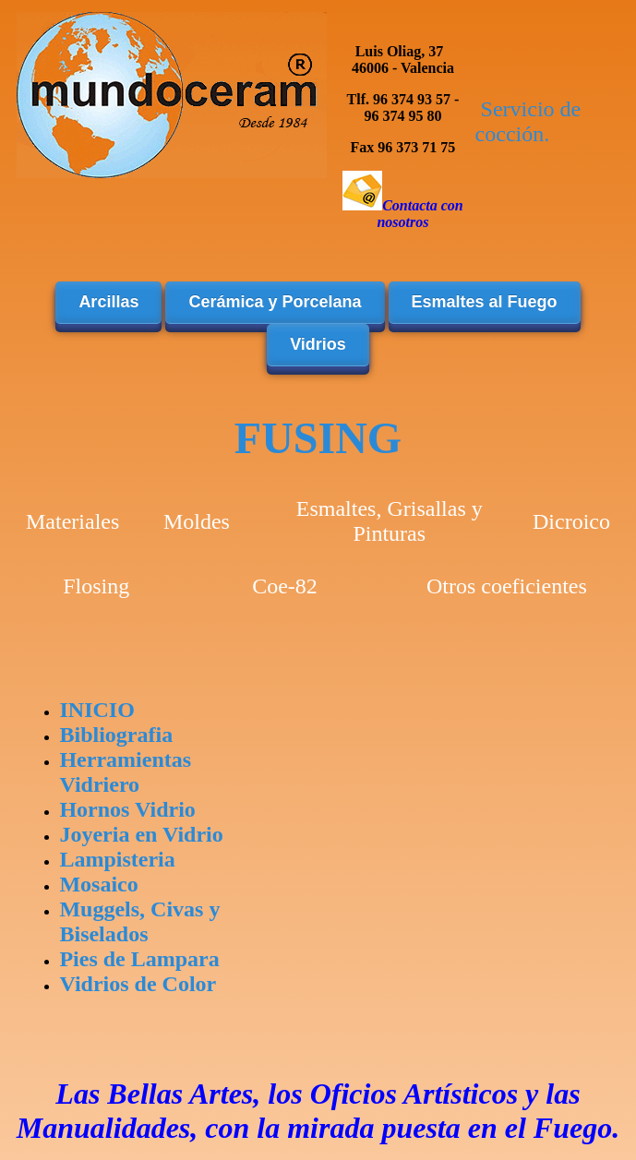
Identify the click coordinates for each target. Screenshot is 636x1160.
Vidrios (318, 344)
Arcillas (108, 302)
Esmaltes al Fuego (485, 302)
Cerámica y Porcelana (274, 302)
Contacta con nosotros (419, 213)
